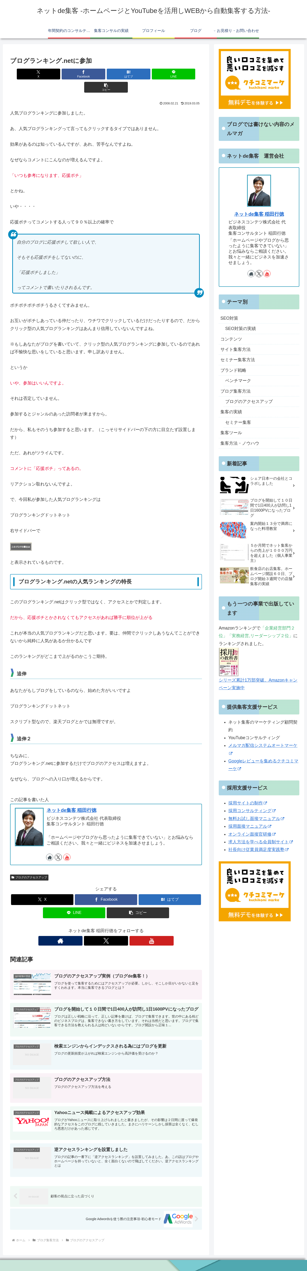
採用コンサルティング (252, 810)
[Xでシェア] (41, 74)
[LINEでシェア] (138, 74)
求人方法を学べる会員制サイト (260, 841)
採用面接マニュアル (249, 826)
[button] (170, 74)
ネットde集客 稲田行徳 (72, 797)
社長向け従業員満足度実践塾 (258, 849)
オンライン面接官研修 (252, 834)
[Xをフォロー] (58, 844)
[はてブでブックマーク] (106, 74)
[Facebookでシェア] (74, 74)
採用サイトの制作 (247, 803)
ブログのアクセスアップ (29, 864)
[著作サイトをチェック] (49, 844)
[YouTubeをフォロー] (67, 844)
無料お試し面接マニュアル (256, 818)
